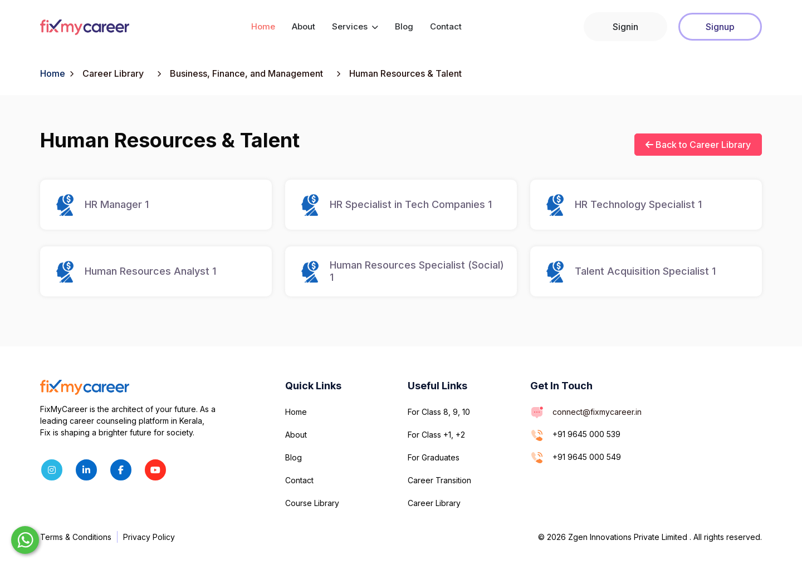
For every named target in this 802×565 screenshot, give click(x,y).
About (303, 26)
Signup (720, 26)
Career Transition (439, 480)
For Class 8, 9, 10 (439, 412)
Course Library (312, 503)
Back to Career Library (698, 144)
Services (355, 26)
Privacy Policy (149, 537)
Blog (404, 26)
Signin (625, 26)
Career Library (434, 503)
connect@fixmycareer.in (597, 412)
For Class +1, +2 (436, 434)
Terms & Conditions (75, 537)
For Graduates (433, 457)
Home (263, 26)
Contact (446, 26)
